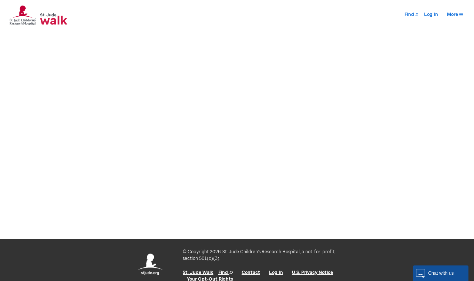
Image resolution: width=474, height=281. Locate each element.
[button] (440, 273)
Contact (251, 272)
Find (225, 272)
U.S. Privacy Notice (312, 272)
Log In (276, 272)
